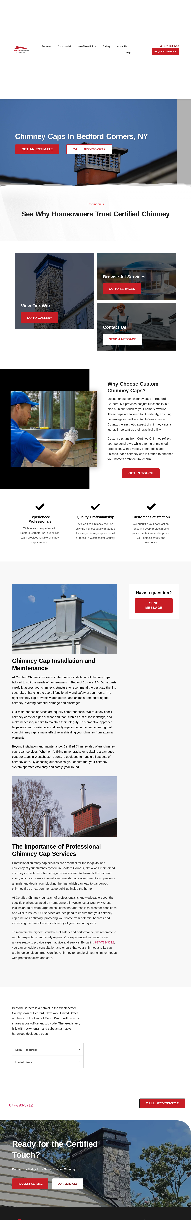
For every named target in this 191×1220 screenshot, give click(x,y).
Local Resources (26, 1053)
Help (127, 52)
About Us (122, 46)
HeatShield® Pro (87, 46)
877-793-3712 (104, 945)
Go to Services (123, 288)
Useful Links (23, 1065)
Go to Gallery (41, 341)
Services (46, 46)
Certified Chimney (141, 214)
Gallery (106, 46)
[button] (47, 1052)
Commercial (64, 46)
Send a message (124, 341)
